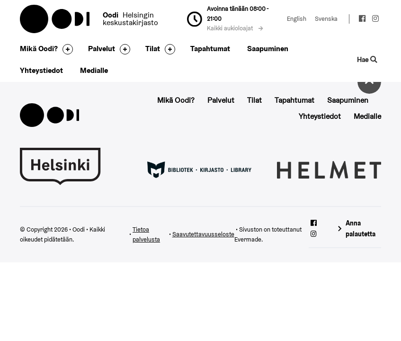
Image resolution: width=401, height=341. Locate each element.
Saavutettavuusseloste (203, 234)
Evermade (247, 239)
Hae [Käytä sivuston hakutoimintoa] (367, 59)
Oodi (55, 19)
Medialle (94, 70)
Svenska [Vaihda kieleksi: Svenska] (326, 19)
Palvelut (101, 49)
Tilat (152, 49)
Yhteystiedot (41, 70)
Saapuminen (267, 49)
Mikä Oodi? (39, 49)
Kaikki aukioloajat (235, 28)
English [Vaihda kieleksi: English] (296, 19)
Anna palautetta (360, 228)
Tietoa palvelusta (146, 234)
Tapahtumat (210, 49)
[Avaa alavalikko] (65, 49)
